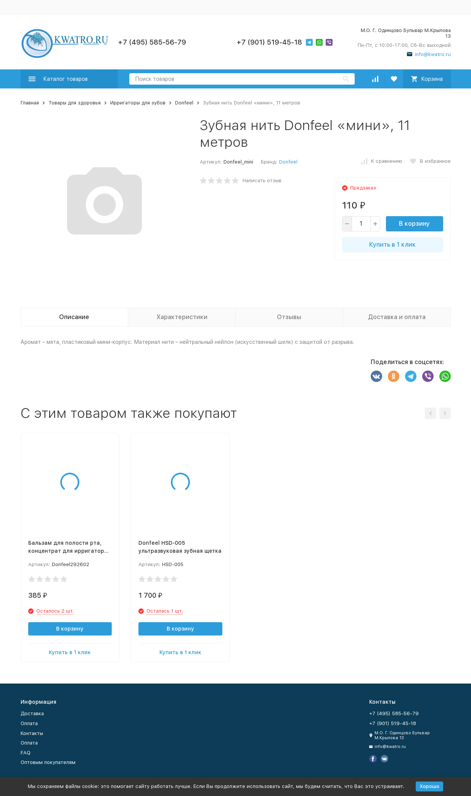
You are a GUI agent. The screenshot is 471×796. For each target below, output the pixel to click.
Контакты (32, 733)
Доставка (32, 713)
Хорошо (429, 786)
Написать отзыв (262, 180)
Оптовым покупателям (48, 762)
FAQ (26, 753)
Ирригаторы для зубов (138, 103)
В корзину (414, 223)
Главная (30, 103)
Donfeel (184, 103)
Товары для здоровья (74, 103)
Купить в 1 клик (392, 244)
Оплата (29, 723)
